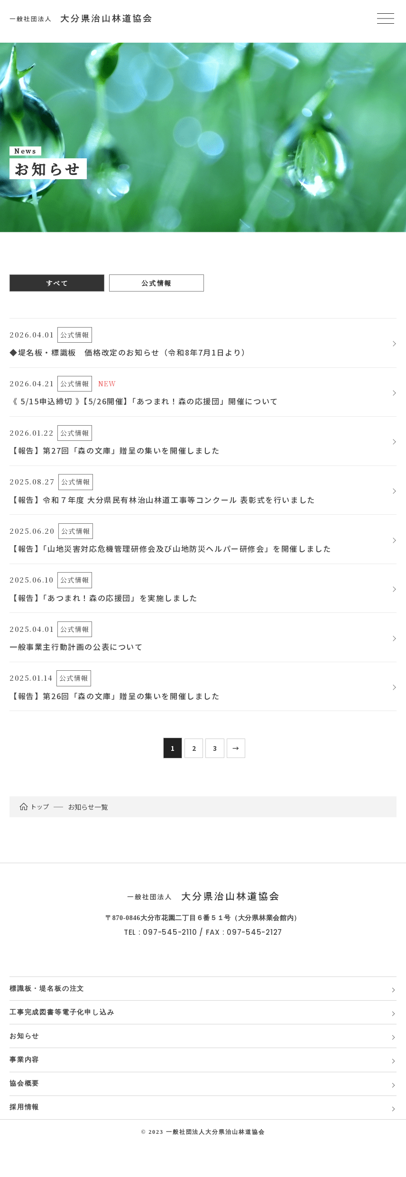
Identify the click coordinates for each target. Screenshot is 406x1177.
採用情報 (24, 1138)
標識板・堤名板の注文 (47, 1008)
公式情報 (156, 283)
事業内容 (24, 1086)
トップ (34, 825)
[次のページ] (236, 767)
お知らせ (24, 1060)
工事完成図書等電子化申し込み (63, 1034)
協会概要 (24, 1112)
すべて (57, 283)
